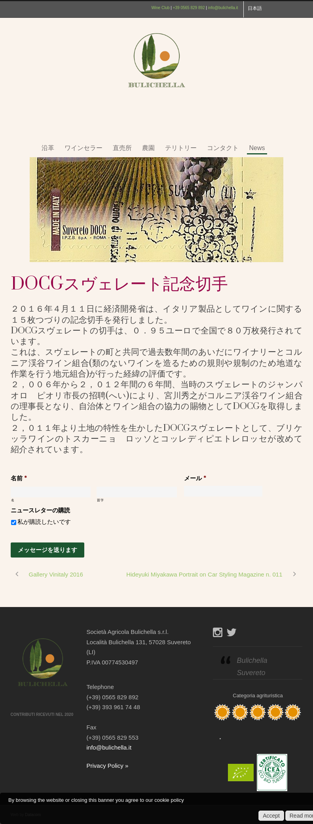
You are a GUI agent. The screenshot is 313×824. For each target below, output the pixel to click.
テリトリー (181, 148)
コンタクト (223, 148)
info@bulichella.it (223, 8)
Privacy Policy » (108, 765)
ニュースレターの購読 (40, 510)
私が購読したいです (44, 522)
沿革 (48, 148)
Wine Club (160, 8)
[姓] (137, 492)
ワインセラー (83, 148)
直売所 (122, 148)
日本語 (255, 8)
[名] (51, 492)
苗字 (100, 500)
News (257, 148)
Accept (271, 816)
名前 (19, 478)
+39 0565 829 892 (189, 8)
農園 (148, 148)
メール (195, 478)
